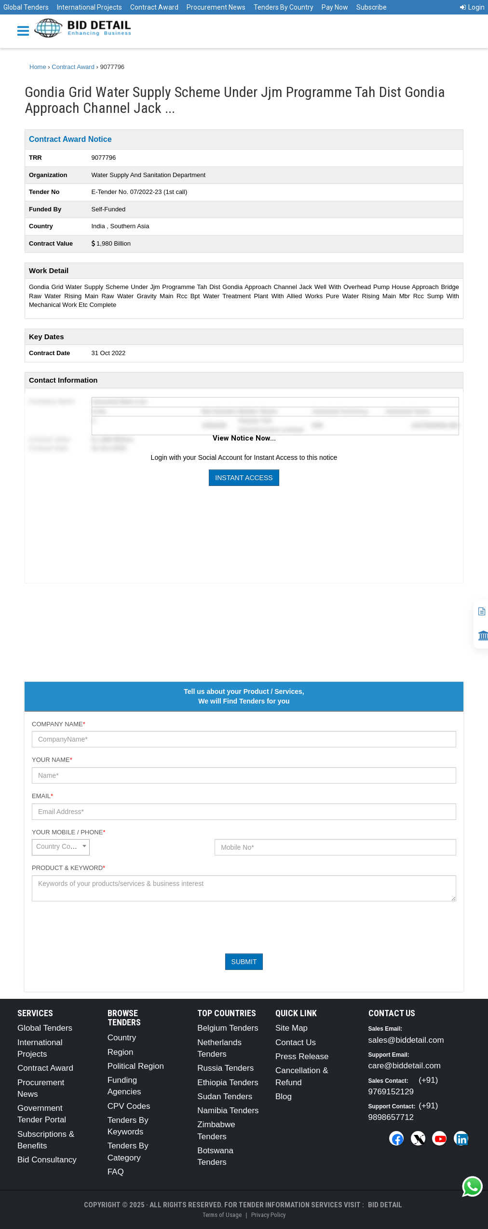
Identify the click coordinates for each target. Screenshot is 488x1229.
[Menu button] (25, 30)
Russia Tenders (225, 1068)
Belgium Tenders (227, 1028)
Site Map (291, 1028)
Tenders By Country (283, 7)
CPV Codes (129, 1106)
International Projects (89, 7)
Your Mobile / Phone (68, 832)
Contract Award (154, 7)
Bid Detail (385, 1205)
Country (122, 1037)
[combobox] (61, 847)
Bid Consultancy (47, 1159)
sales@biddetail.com (406, 1040)
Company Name (58, 724)
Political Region (136, 1066)
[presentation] (105, 927)
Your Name (52, 759)
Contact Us (295, 1042)
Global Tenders (26, 7)
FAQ (116, 1171)
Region (121, 1052)
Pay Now (335, 7)
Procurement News (216, 7)
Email (42, 796)
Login (472, 7)
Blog (283, 1096)
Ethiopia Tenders (227, 1082)
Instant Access (243, 478)
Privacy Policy (268, 1214)
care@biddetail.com (404, 1065)
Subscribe (371, 7)
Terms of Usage (222, 1214)
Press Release (302, 1056)
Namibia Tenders (227, 1110)
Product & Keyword (68, 867)
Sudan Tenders (224, 1096)
